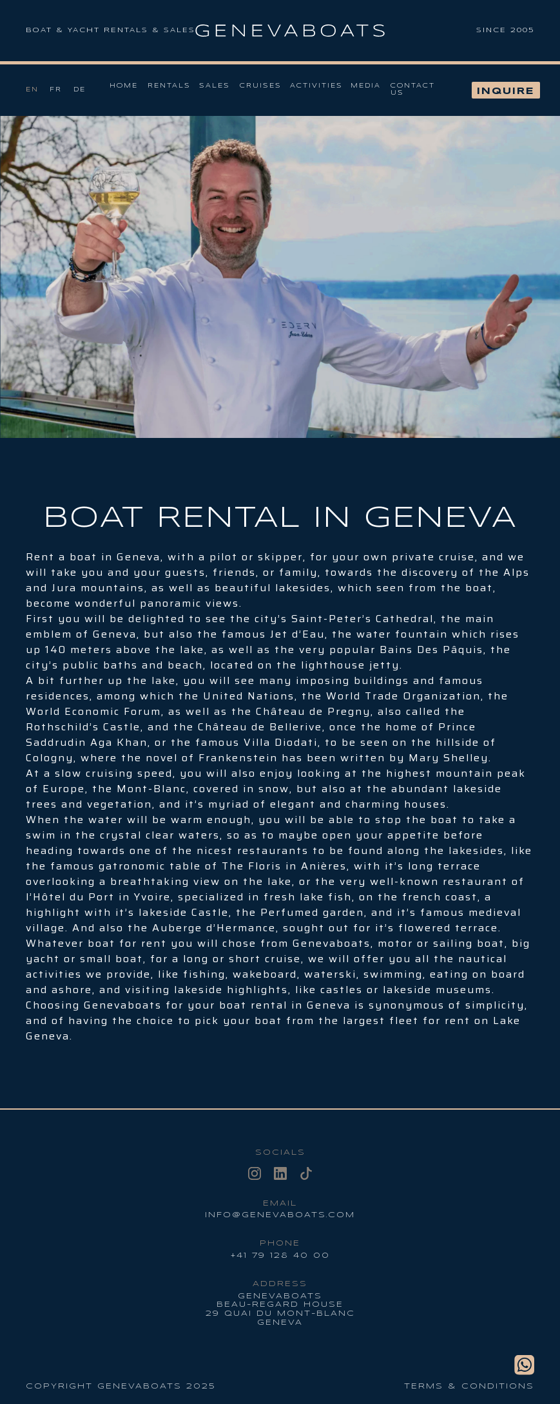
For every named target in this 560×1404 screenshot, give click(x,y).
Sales (214, 86)
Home (124, 86)
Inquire (506, 91)
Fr (56, 90)
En (32, 90)
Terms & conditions (469, 1386)
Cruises (261, 86)
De (79, 90)
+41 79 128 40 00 (280, 1255)
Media (366, 86)
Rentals (169, 86)
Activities (316, 86)
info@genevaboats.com (280, 1215)
